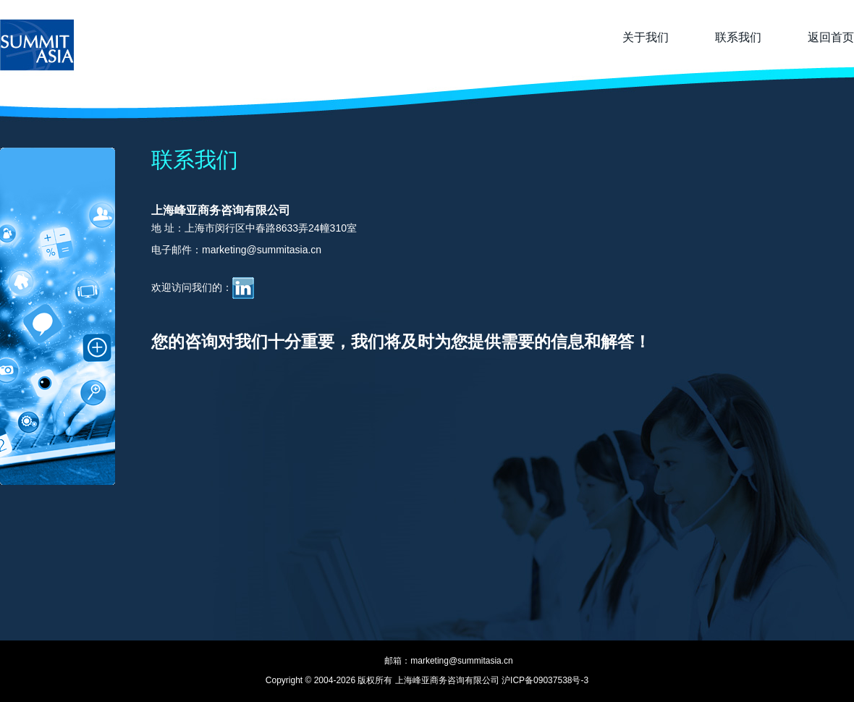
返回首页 (831, 37)
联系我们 (738, 37)
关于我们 (645, 37)
